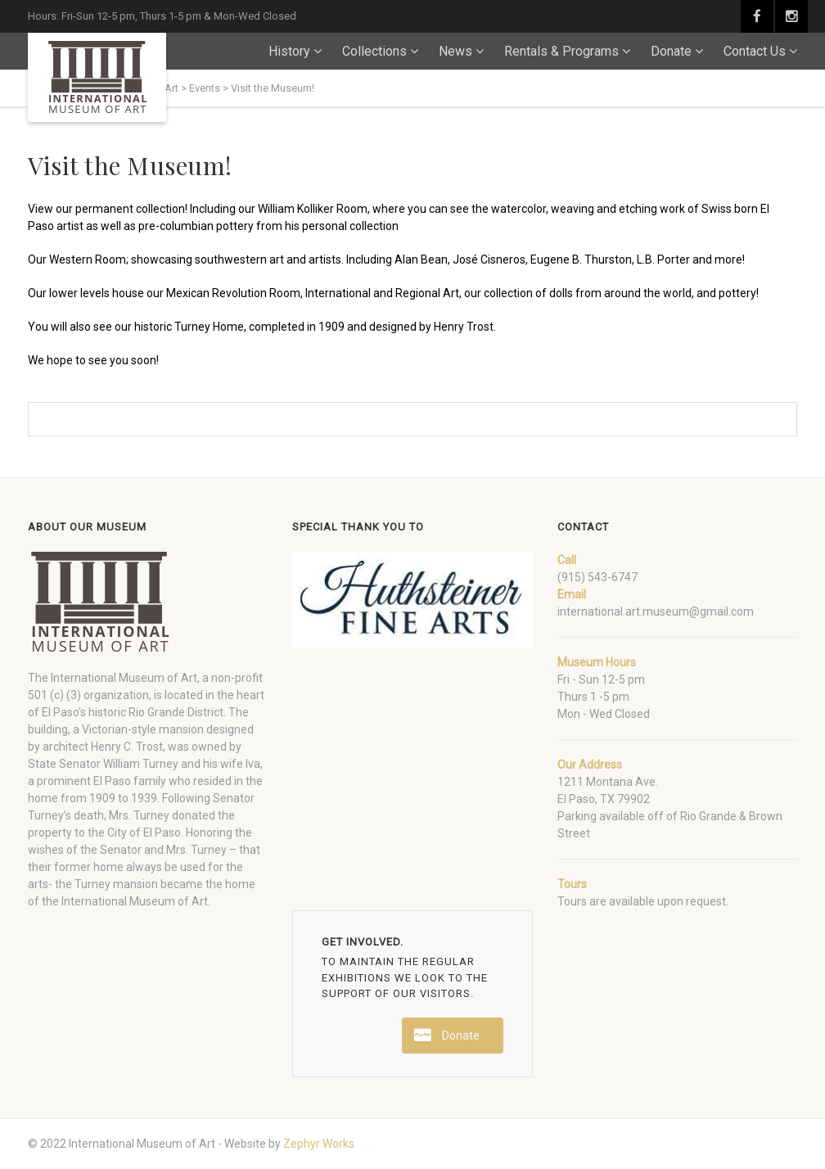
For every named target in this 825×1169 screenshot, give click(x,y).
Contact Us (755, 51)
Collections (374, 51)
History (289, 51)
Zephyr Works (318, 1143)
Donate (671, 51)
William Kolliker (296, 208)
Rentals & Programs (561, 51)
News (455, 51)
